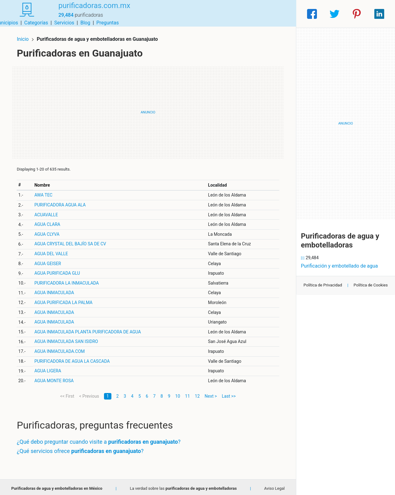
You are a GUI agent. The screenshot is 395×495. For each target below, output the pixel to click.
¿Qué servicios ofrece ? (82, 448)
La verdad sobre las (183, 485)
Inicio (25, 36)
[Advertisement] (147, 109)
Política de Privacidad (323, 285)
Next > (211, 393)
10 (177, 393)
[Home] (25, 13)
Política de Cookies (371, 285)
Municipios (179, 14)
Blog (258, 14)
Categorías (208, 14)
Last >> (229, 393)
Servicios (237, 14)
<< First (67, 393)
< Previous (89, 393)
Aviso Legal (274, 485)
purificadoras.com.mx (90, 10)
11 (187, 393)
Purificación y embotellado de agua (339, 266)
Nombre (44, 182)
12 (197, 393)
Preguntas (280, 14)
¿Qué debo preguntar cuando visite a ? (101, 439)
